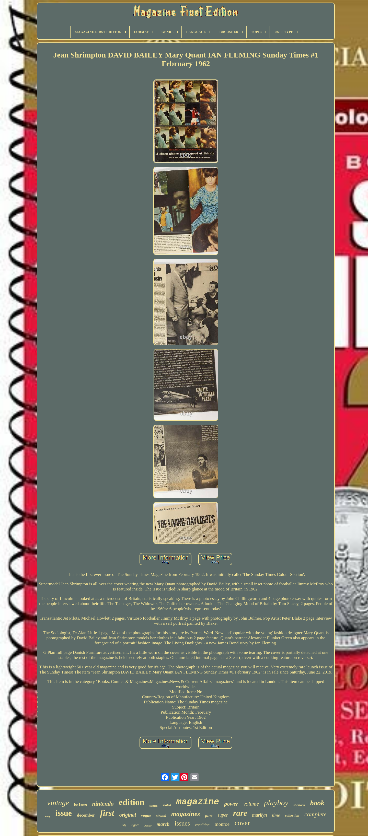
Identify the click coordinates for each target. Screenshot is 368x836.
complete (315, 814)
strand (161, 816)
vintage (58, 803)
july (124, 825)
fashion (153, 805)
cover (242, 823)
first (107, 813)
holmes (80, 805)
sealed (167, 805)
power (231, 803)
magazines (185, 814)
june (208, 815)
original (127, 815)
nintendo (102, 803)
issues (182, 823)
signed (135, 825)
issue (63, 813)
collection (292, 816)
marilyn (259, 815)
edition (131, 802)
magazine (197, 802)
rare (240, 813)
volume (251, 804)
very (47, 816)
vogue (146, 815)
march (163, 824)
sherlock (299, 805)
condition (202, 825)
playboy (276, 802)
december (86, 815)
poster (148, 825)
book (317, 803)
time (276, 815)
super (223, 815)
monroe (222, 824)
